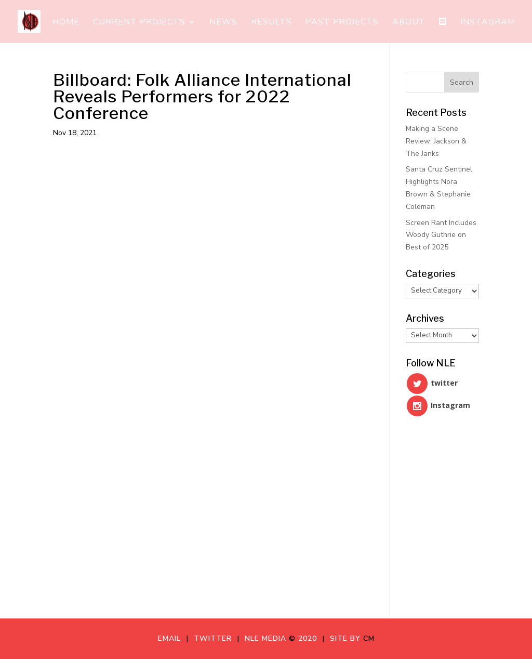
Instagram (487, 23)
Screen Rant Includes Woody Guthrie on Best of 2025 (441, 235)
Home (65, 23)
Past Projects (342, 23)
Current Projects (139, 23)
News (223, 23)
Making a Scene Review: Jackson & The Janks (436, 141)
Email (172, 638)
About (408, 23)
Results (271, 23)
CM (369, 638)
